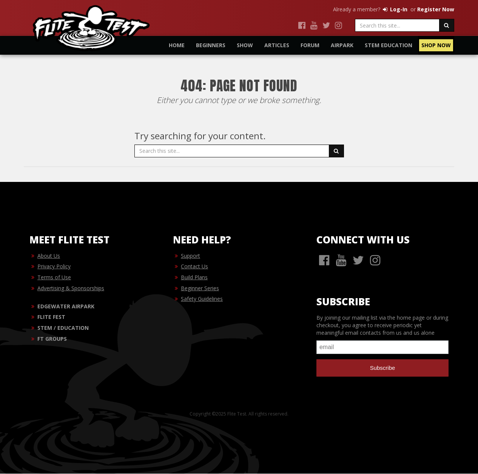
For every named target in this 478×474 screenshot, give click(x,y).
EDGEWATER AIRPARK (65, 306)
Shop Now (436, 45)
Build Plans (194, 277)
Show (245, 45)
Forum (310, 45)
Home (177, 45)
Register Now (435, 9)
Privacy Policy (54, 266)
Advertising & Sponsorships (70, 288)
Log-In (394, 9)
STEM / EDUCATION (63, 328)
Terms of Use (54, 277)
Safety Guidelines (202, 299)
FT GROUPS (52, 339)
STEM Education (388, 45)
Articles (276, 45)
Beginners (210, 45)
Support (190, 256)
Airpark (342, 45)
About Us (48, 256)
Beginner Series (200, 288)
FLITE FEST (51, 317)
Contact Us (194, 266)
